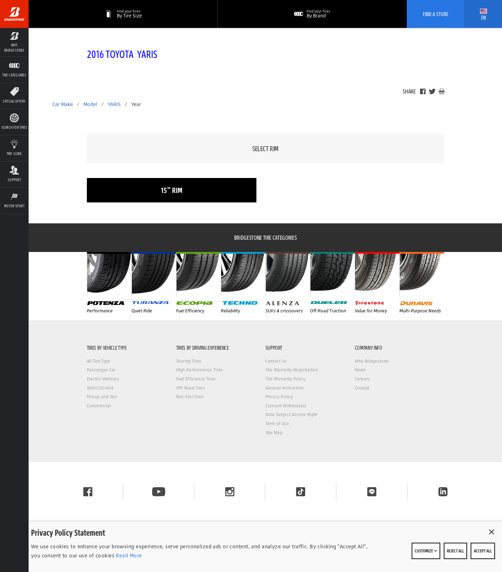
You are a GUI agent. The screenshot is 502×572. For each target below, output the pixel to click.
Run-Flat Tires (190, 396)
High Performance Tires (199, 369)
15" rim (171, 190)
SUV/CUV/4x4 (100, 388)
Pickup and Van (102, 396)
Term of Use (277, 423)
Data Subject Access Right (291, 414)
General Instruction (284, 388)
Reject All (455, 551)
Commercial (99, 405)
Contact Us (276, 361)
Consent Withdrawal (285, 405)
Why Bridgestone (372, 361)
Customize (426, 551)
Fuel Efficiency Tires (196, 378)
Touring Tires (189, 361)
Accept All (483, 551)
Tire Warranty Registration (291, 369)
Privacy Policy (279, 396)
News (360, 369)
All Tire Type (99, 361)
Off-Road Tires (190, 388)
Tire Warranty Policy (285, 378)
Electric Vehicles (103, 378)
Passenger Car (101, 369)
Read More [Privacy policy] (128, 555)
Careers (362, 378)
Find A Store (435, 13)
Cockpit (362, 388)
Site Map (274, 432)
